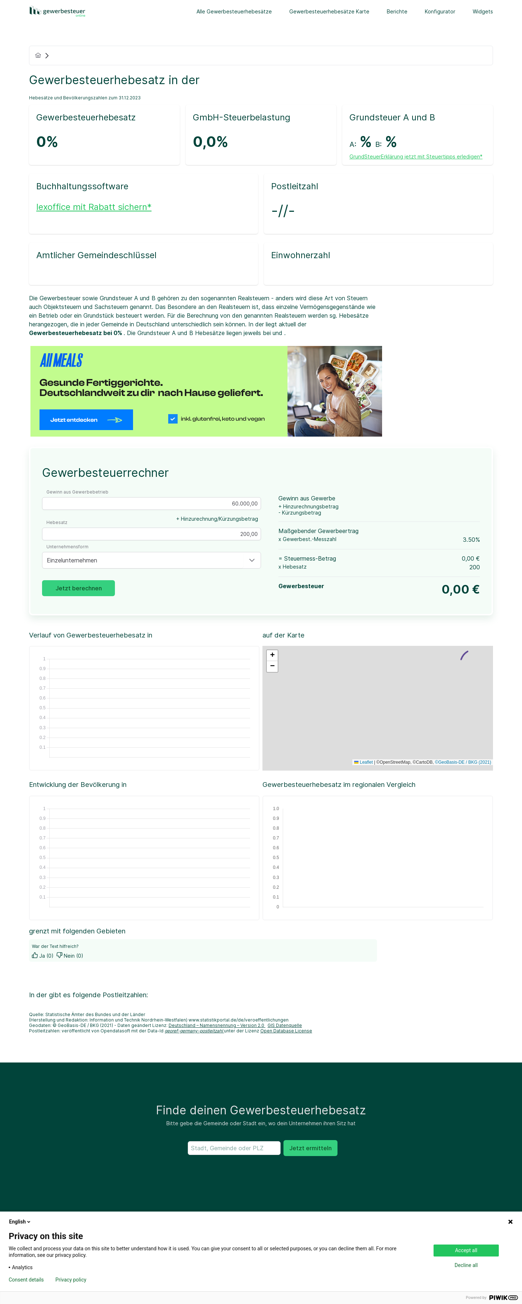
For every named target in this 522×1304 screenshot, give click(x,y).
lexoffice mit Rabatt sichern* (94, 207)
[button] (252, 560)
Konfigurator (440, 11)
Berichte (397, 11)
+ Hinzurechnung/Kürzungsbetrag (217, 519)
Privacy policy (70, 1280)
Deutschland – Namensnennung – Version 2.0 (217, 1025)
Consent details (26, 1280)
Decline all (466, 1265)
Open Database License (286, 1030)
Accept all (466, 1250)
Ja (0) (43, 955)
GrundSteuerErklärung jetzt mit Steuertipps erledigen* (415, 156)
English (20, 1222)
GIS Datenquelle (285, 1025)
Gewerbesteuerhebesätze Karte (329, 11)
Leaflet (363, 762)
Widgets (483, 11)
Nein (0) (70, 955)
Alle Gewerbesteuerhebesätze (234, 11)
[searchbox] (234, 1148)
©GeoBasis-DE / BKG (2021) (463, 762)
